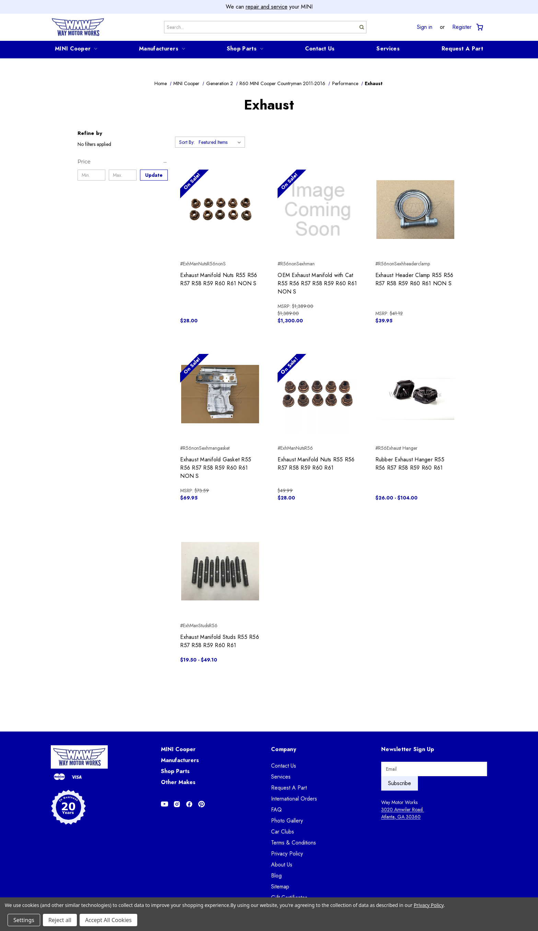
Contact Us (320, 49)
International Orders (294, 799)
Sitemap (280, 886)
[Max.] (123, 175)
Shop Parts (245, 49)
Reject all (59, 920)
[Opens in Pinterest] (201, 804)
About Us (281, 865)
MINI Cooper (76, 49)
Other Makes (178, 782)
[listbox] (221, 142)
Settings (23, 920)
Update (154, 175)
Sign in (424, 27)
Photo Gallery (287, 821)
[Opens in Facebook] (189, 804)
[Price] (123, 162)
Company (283, 749)
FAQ (276, 810)
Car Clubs (282, 832)
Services (387, 49)
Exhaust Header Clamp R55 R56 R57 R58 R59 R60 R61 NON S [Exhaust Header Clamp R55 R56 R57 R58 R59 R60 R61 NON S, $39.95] (414, 279)
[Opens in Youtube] (164, 804)
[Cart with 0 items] (479, 27)
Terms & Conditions (293, 843)
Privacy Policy (287, 854)
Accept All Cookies (108, 920)
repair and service (267, 7)
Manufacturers (162, 49)
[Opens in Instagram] (176, 804)
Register (461, 27)
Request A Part (462, 49)
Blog (276, 876)
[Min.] (91, 175)
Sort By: (187, 142)
